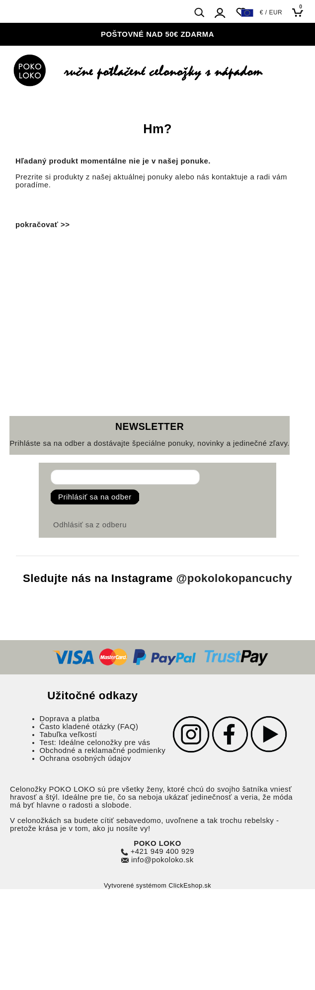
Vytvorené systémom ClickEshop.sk (157, 885)
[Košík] (300, 12)
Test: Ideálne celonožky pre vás (95, 742)
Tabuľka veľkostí (68, 735)
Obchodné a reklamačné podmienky (103, 750)
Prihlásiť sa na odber (95, 497)
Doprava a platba (70, 719)
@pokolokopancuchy (234, 578)
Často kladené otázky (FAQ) (89, 727)
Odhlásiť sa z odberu (90, 525)
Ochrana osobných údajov (85, 758)
